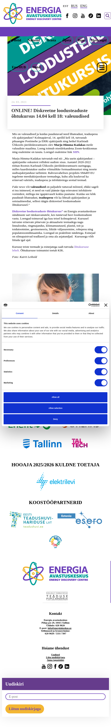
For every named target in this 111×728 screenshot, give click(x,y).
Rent (81, 40)
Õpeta (67, 40)
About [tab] (91, 313)
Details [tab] (55, 313)
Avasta (51, 40)
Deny (55, 419)
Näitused (34, 40)
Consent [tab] (19, 313)
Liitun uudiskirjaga (25, 709)
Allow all (55, 397)
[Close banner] (105, 305)
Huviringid (99, 40)
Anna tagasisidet (55, 660)
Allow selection (55, 408)
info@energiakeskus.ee (59, 628)
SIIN (76, 152)
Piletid (16, 40)
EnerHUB (19, 67)
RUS (74, 6)
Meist (36, 67)
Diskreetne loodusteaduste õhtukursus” (37, 211)
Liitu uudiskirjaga (55, 657)
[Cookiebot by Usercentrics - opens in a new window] (80, 305)
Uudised (55, 654)
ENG (83, 6)
